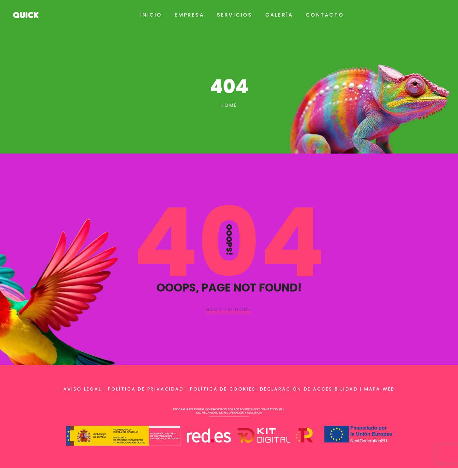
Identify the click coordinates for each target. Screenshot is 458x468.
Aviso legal (82, 389)
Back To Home (229, 309)
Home (229, 105)
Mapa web (379, 389)
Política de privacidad (146, 389)
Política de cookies (222, 389)
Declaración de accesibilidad (308, 389)
